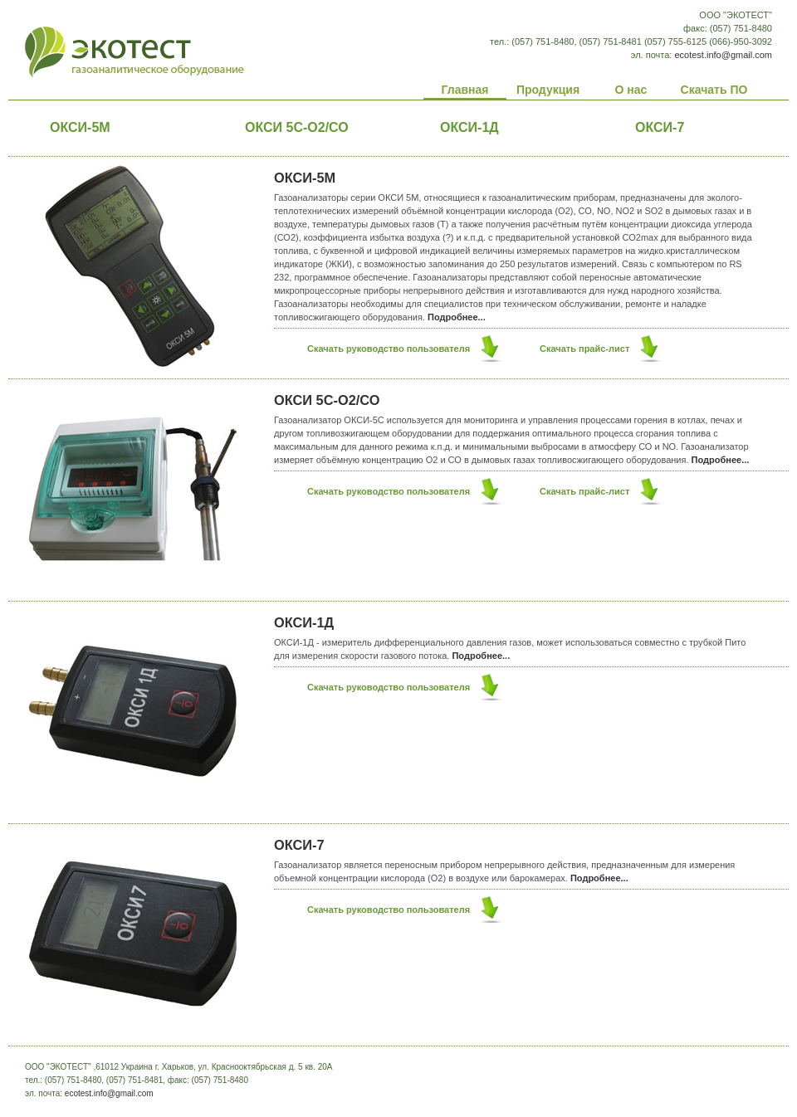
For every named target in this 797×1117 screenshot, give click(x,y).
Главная (465, 89)
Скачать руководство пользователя (388, 349)
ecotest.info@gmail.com (723, 55)
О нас (631, 89)
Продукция (547, 89)
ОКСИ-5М (80, 127)
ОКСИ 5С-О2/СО (297, 127)
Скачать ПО (714, 89)
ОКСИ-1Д (469, 127)
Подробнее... (457, 317)
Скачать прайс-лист (584, 349)
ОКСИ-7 (299, 844)
